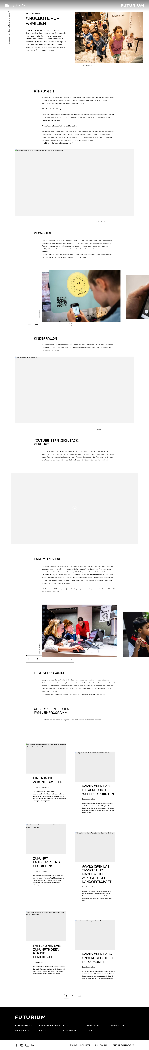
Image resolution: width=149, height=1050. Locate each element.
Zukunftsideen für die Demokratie (86, 569)
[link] (66, 996)
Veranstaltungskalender (97, 694)
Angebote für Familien (9, 27)
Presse (43, 1030)
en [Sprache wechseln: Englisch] (23, 5)
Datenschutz (85, 1045)
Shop (89, 1030)
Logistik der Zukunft (87, 572)
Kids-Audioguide (78, 240)
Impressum (73, 1045)
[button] (7, 5)
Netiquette (93, 1025)
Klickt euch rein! (103, 460)
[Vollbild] (70, 324)
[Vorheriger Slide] (29, 324)
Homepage (9, 41)
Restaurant (69, 1030)
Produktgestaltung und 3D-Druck (54, 575)
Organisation (22, 1030)
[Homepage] (132, 5)
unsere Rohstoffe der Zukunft (94, 575)
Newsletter (117, 1025)
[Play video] (74, 508)
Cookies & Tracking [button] (99, 1045)
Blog (65, 1025)
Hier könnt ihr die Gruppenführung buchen (56, 143)
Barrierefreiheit (24, 1025)
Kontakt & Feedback (49, 1025)
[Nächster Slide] (36, 324)
